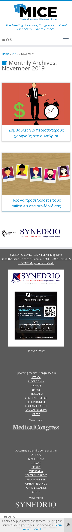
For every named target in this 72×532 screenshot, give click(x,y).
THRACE (36, 385)
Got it (37, 529)
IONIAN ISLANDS (36, 410)
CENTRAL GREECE (36, 398)
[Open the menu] (66, 38)
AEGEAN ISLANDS (36, 406)
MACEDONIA (36, 381)
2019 (15, 54)
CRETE (36, 414)
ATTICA (36, 377)
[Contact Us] (4, 39)
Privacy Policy (36, 350)
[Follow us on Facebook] (8, 39)
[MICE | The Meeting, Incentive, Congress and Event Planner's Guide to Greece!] (36, 12)
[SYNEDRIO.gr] (11, 39)
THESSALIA (36, 393)
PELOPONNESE (36, 402)
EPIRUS (36, 389)
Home (5, 54)
